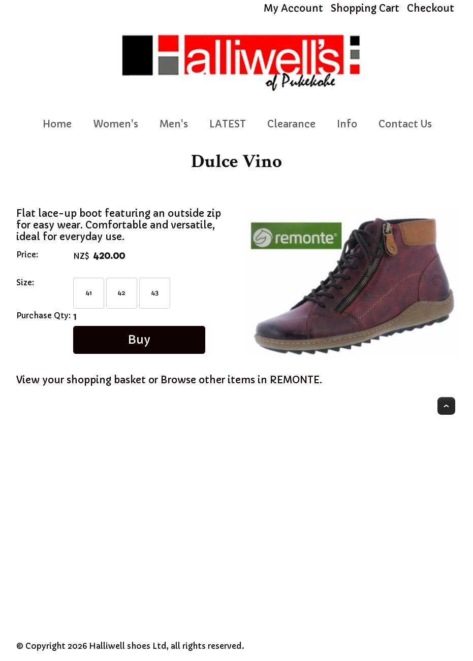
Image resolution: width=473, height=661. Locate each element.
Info (347, 124)
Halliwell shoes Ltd (128, 646)
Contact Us (405, 124)
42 (121, 292)
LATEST (227, 124)
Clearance (291, 124)
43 (155, 292)
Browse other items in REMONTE (240, 380)
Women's (115, 124)
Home (57, 124)
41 (88, 292)
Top (446, 406)
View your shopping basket (81, 380)
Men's (174, 124)
